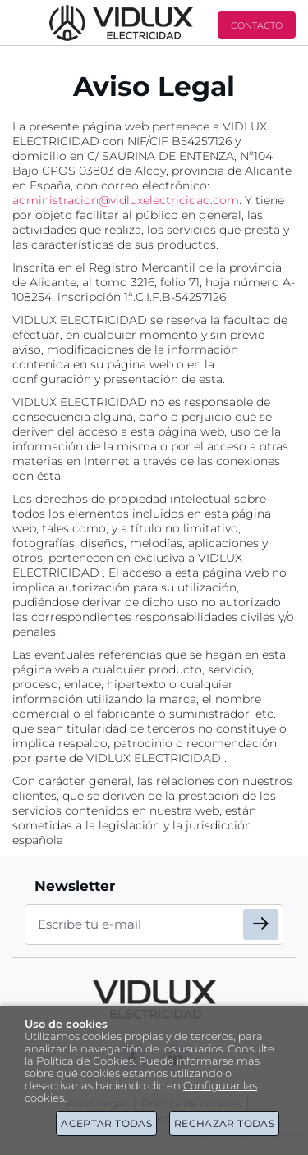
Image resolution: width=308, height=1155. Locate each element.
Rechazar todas (224, 1123)
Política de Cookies (85, 1061)
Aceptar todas (106, 1123)
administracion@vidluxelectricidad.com (125, 200)
